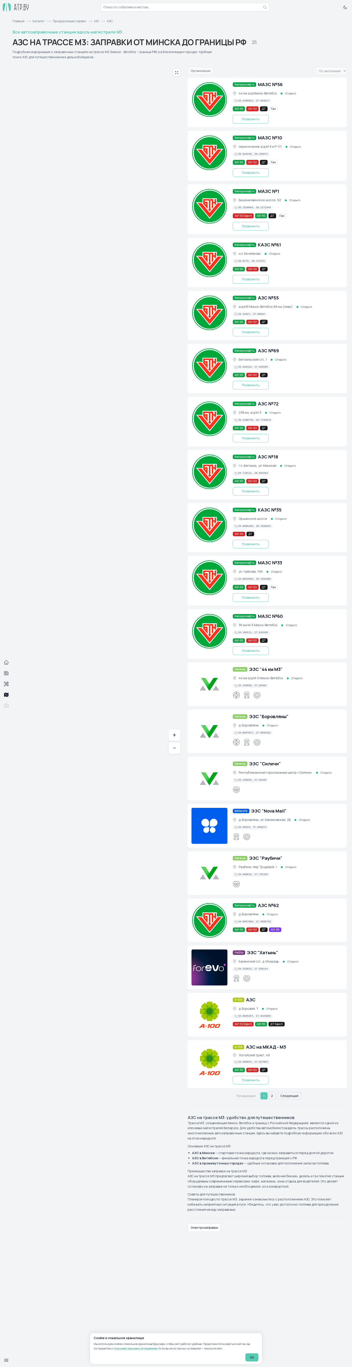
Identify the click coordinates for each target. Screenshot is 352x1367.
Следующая (289, 1096)
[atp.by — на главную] (16, 7)
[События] (6, 673)
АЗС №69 (268, 351)
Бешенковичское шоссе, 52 (260, 200)
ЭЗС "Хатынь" (262, 952)
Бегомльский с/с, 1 (253, 359)
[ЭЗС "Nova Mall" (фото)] (209, 826)
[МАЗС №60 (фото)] (209, 631)
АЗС (250, 1000)
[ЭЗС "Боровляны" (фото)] (209, 731)
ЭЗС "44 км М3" (266, 669)
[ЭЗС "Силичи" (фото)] (209, 779)
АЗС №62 (268, 905)
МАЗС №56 (270, 84)
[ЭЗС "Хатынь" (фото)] (209, 967)
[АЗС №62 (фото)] (209, 920)
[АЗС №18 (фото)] (209, 472)
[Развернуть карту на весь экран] (176, 72)
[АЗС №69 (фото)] (209, 366)
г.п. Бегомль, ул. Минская (257, 465)
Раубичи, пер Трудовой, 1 (258, 867)
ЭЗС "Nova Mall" (269, 811)
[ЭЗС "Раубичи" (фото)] (209, 873)
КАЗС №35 (270, 510)
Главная (18, 21)
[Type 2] (236, 789)
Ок (252, 1357)
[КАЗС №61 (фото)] (209, 260)
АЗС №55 (268, 298)
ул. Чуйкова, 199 (251, 571)
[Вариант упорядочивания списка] (331, 71)
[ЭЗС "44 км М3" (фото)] (209, 684)
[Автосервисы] (6, 684)
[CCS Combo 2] (246, 695)
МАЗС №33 (270, 563)
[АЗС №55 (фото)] (209, 313)
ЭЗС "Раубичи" (265, 858)
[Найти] (265, 7)
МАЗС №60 (270, 616)
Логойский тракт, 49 (254, 1055)
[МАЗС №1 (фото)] (209, 206)
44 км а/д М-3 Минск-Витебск (261, 678)
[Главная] (6, 662)
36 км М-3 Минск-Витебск (258, 625)
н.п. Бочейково (250, 253)
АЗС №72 (268, 404)
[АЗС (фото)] (209, 1015)
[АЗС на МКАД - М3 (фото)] (209, 1062)
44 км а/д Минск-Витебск (258, 93)
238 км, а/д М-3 (250, 412)
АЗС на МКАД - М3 (266, 1047)
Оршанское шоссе (253, 518)
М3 (96, 21)
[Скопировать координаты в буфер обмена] (252, 101)
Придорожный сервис (69, 21)
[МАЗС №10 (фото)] (209, 153)
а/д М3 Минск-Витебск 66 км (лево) (266, 306)
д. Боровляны (249, 725)
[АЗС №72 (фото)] (209, 419)
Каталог (39, 21)
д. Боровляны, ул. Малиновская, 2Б (265, 820)
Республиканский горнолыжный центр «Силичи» (275, 772)
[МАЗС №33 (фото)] (209, 578)
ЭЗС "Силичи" (265, 764)
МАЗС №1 (268, 191)
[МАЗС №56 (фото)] (209, 99)
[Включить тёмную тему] (345, 7)
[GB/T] (257, 695)
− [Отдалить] (174, 748)
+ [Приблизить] (174, 734)
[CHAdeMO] (236, 695)
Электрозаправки (204, 1227)
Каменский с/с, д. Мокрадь (259, 961)
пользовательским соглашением (136, 1348)
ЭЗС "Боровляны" (268, 716)
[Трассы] (6, 695)
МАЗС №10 (270, 138)
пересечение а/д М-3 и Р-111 (260, 146)
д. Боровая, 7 (248, 1008)
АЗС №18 (268, 457)
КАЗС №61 (269, 245)
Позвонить (251, 119)
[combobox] (185, 7)
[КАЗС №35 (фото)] (209, 525)
